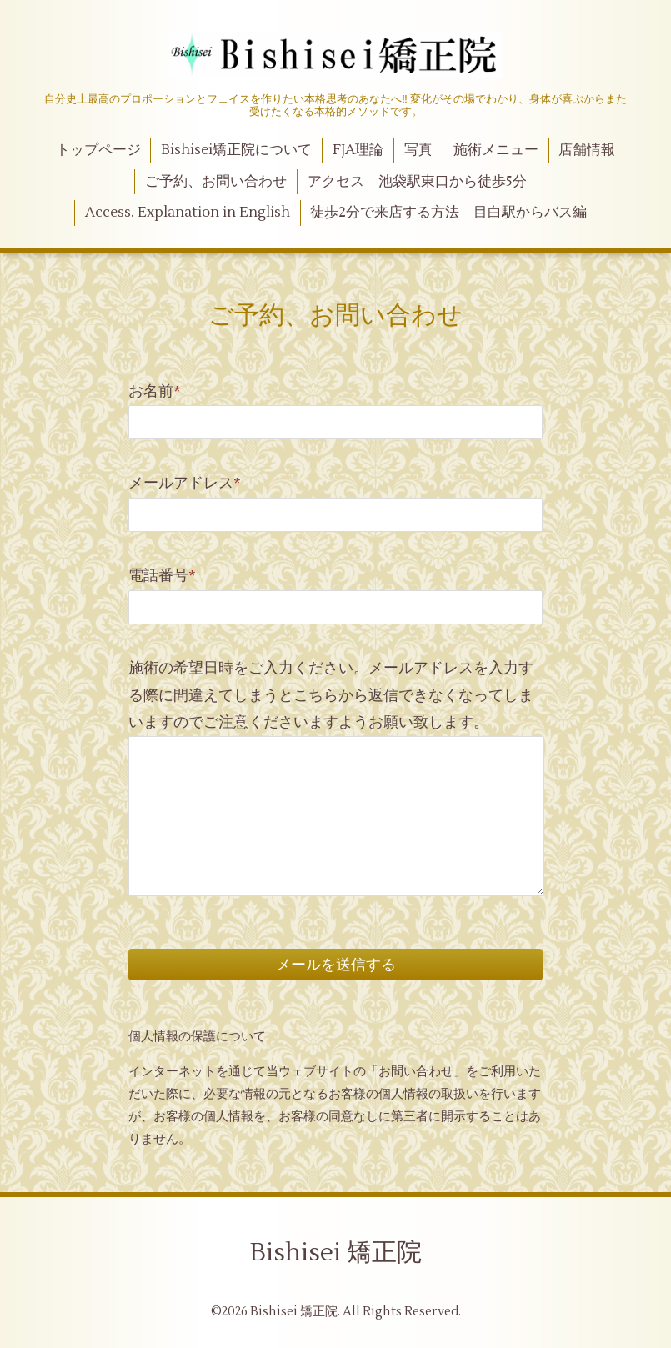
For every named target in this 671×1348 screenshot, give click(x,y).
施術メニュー (495, 150)
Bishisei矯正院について (236, 150)
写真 (418, 150)
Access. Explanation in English (187, 212)
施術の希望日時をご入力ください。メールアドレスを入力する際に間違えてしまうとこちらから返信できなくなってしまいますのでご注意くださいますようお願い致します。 (330, 695)
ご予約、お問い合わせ (216, 182)
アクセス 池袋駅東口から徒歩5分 (417, 182)
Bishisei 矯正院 (335, 1252)
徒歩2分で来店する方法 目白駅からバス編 (448, 212)
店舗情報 (586, 150)
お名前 (154, 391)
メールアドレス (184, 483)
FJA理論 (358, 150)
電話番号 (162, 575)
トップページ (98, 150)
